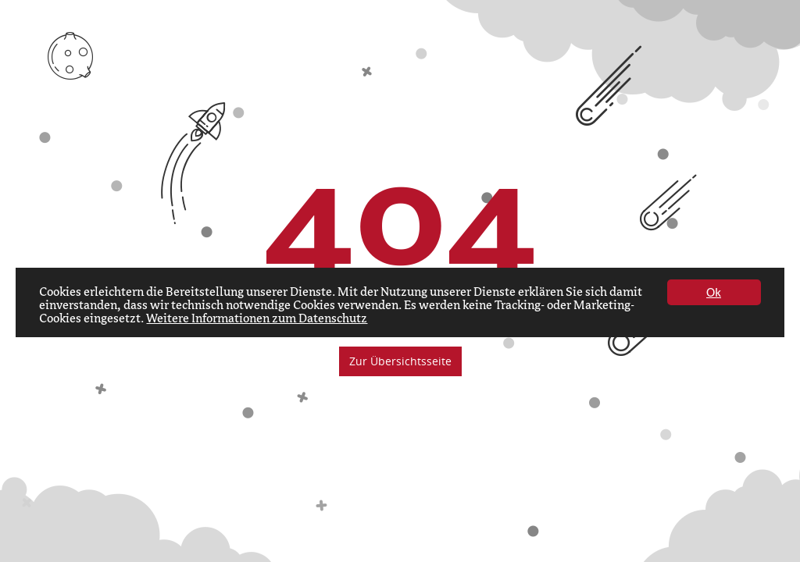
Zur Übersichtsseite (400, 361)
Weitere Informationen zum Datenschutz (256, 319)
